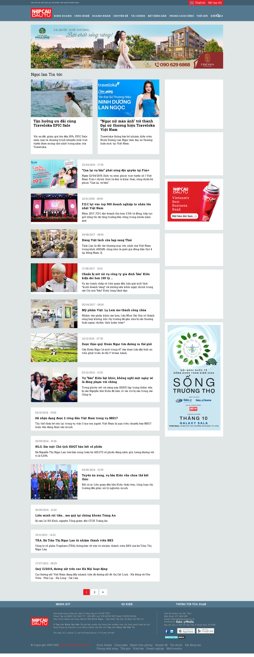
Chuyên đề (120, 15)
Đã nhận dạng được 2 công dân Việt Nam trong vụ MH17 (76, 418)
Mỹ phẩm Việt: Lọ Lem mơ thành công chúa (114, 310)
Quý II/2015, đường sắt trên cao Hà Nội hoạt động (71, 569)
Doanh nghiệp (155, 648)
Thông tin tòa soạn (191, 604)
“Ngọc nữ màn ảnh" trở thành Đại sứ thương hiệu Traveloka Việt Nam (127, 125)
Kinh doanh (104, 645)
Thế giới (202, 15)
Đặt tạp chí (215, 2)
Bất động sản (157, 15)
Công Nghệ (81, 15)
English (197, 2)
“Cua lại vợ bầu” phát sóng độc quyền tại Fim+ (115, 170)
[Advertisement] (194, 294)
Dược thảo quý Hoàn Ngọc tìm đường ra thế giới (117, 344)
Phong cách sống (107, 648)
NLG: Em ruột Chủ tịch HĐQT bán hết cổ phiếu (68, 446)
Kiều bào (138, 648)
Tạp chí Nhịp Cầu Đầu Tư (75, 645)
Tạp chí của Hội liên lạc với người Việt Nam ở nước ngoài (55, 3)
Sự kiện (127, 604)
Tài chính (176, 645)
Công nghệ (121, 645)
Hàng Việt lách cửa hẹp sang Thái (107, 240)
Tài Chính (138, 15)
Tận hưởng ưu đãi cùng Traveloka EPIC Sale (55, 123)
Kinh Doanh (63, 15)
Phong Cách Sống (181, 15)
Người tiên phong (141, 645)
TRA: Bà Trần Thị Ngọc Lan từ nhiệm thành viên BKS (74, 540)
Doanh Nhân (101, 15)
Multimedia (174, 648)
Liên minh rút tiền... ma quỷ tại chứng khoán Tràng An (75, 515)
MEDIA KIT (63, 604)
